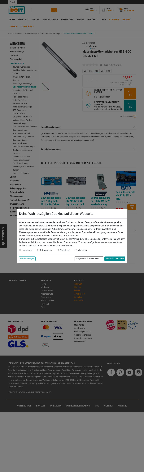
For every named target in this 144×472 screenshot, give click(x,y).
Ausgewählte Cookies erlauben (89, 258)
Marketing (83, 250)
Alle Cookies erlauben (115, 258)
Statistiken (65, 250)
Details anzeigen (27, 258)
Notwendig (27, 250)
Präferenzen (46, 250)
